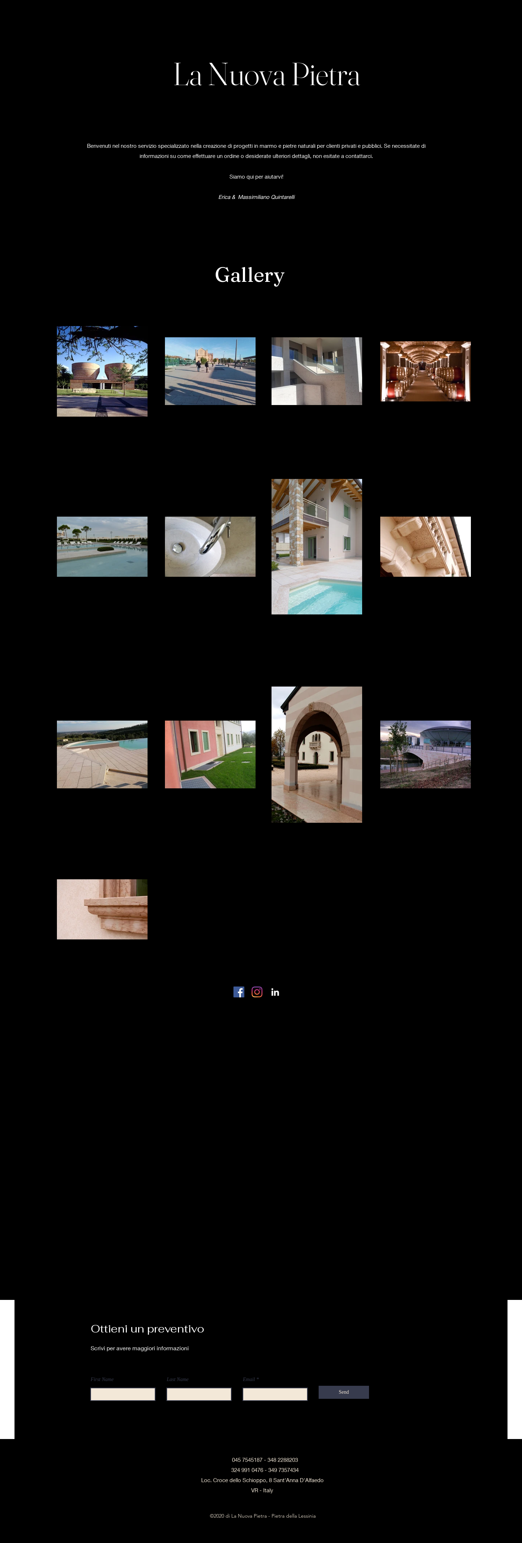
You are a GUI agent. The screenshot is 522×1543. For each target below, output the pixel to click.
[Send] (344, 1392)
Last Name (177, 1379)
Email (249, 1379)
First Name (102, 1379)
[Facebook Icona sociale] (238, 992)
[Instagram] (257, 992)
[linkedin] (275, 992)
